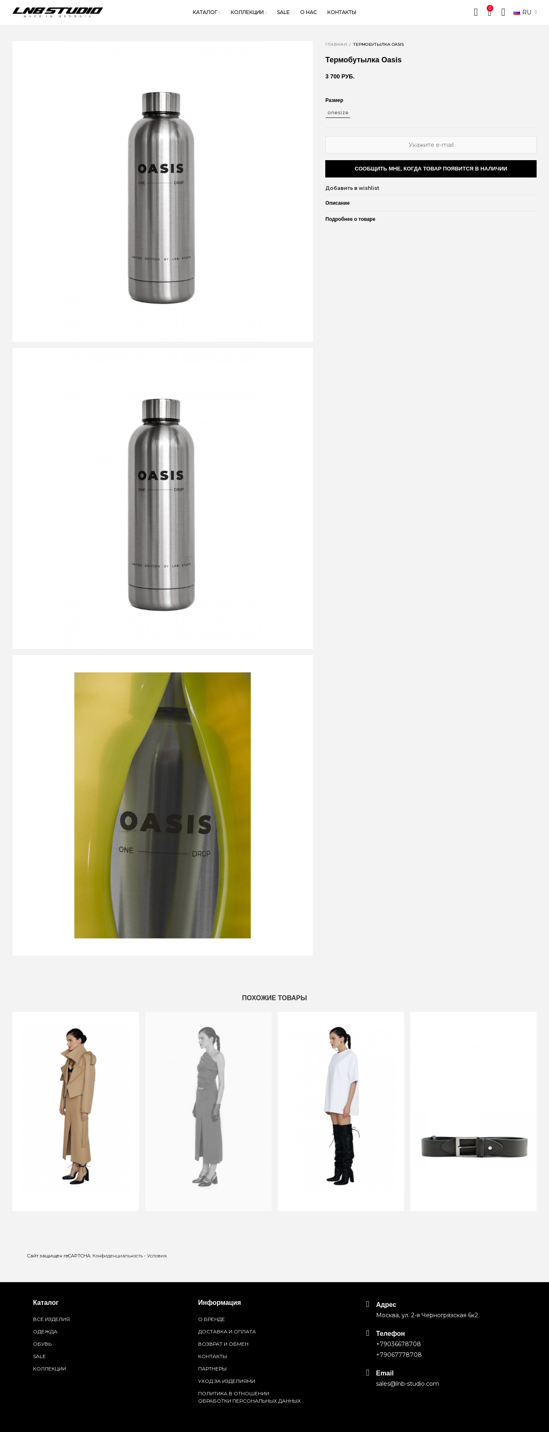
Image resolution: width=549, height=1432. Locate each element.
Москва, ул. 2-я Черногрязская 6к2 (427, 1315)
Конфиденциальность (117, 1256)
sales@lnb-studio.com (407, 1383)
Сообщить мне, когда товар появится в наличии (431, 169)
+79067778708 (399, 1355)
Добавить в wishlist (352, 188)
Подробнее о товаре (350, 219)
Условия (157, 1256)
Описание (337, 203)
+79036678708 (398, 1344)
